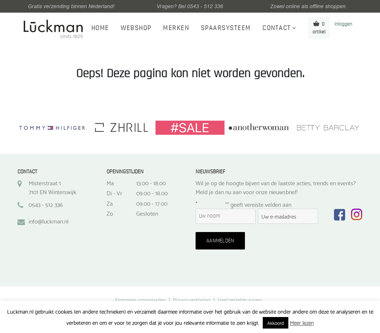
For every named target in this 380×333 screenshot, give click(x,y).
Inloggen (343, 24)
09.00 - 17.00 (151, 203)
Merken (176, 28)
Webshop (136, 28)
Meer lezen (302, 322)
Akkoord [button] (275, 323)
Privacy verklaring (191, 299)
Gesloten (147, 213)
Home (100, 28)
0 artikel (318, 27)
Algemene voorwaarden (140, 299)
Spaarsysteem (226, 28)
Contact (276, 28)
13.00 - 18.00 (151, 182)
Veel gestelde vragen (240, 299)
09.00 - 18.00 (152, 192)
